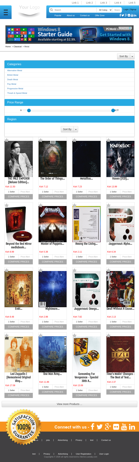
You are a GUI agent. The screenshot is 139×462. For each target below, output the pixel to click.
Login (126, 9)
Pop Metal (11, 84)
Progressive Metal (15, 88)
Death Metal (12, 79)
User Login (104, 454)
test (91, 440)
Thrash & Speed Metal (17, 93)
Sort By (123, 56)
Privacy (79, 440)
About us (71, 15)
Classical (18, 46)
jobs (48, 440)
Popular (57, 15)
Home (8, 46)
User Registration (83, 454)
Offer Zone (99, 15)
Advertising (63, 440)
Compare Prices (18, 196)
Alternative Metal (14, 70)
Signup (133, 9)
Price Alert (25, 192)
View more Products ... (69, 404)
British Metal (12, 75)
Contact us (85, 15)
